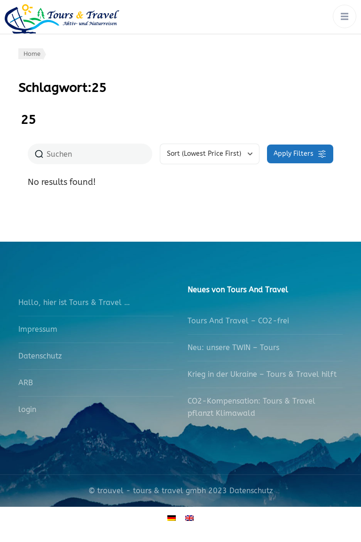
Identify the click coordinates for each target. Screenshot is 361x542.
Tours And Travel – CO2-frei (238, 320)
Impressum (37, 329)
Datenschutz (40, 355)
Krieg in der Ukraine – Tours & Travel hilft (262, 374)
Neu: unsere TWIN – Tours (233, 347)
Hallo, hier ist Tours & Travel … (74, 302)
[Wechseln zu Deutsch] (171, 517)
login (27, 409)
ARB (25, 382)
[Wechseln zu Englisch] (189, 517)
